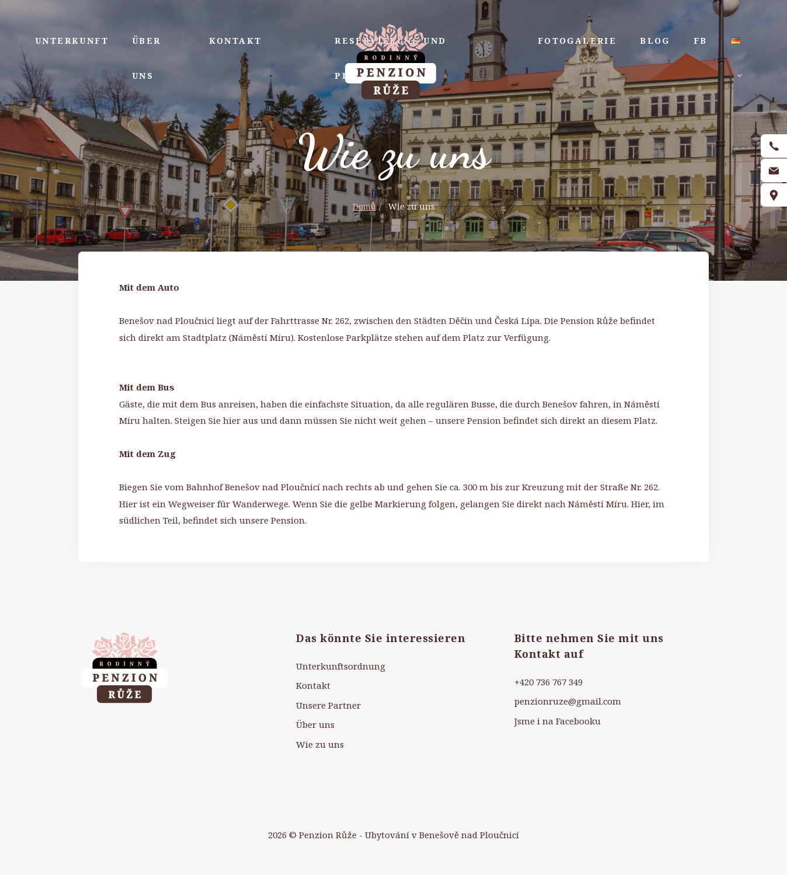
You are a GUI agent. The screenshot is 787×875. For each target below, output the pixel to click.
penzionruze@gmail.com (567, 701)
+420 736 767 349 (548, 682)
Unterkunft (72, 40)
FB (701, 40)
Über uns (146, 58)
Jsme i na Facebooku (557, 721)
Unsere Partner (328, 705)
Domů (364, 206)
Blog (655, 40)
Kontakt (235, 40)
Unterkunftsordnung (340, 666)
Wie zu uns (320, 744)
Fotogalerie (577, 40)
